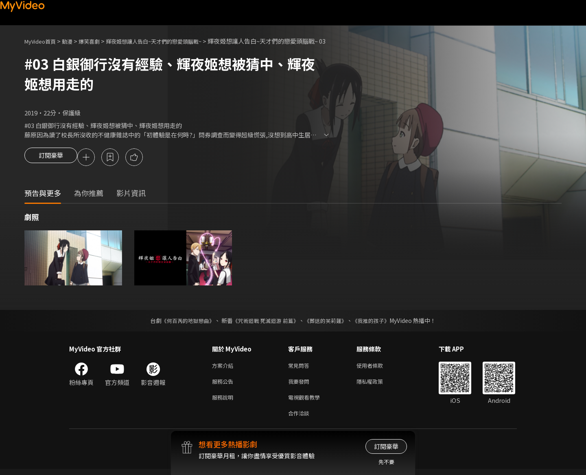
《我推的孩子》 (377, 322)
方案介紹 (224, 367)
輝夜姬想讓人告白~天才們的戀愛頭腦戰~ (171, 41)
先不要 (386, 462)
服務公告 (224, 384)
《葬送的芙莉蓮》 (329, 322)
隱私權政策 (376, 384)
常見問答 (300, 367)
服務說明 (224, 401)
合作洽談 (300, 418)
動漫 (74, 41)
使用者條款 (376, 367)
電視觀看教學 (306, 401)
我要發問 (300, 384)
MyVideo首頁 (42, 41)
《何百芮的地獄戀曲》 (182, 322)
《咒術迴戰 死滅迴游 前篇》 (265, 322)
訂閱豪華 (51, 157)
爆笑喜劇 (98, 41)
